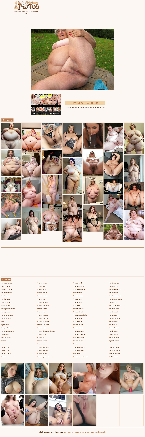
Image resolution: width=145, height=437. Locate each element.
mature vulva (113, 315)
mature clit (41, 312)
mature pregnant (79, 337)
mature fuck (41, 344)
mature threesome (115, 299)
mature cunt (41, 328)
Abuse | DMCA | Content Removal (73, 432)
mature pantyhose (79, 334)
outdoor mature (114, 337)
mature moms (78, 321)
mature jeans (77, 292)
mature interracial (79, 289)
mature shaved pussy (80, 357)
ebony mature (6, 312)
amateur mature (6, 283)
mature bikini (41, 289)
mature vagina (114, 312)
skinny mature (114, 347)
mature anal (5, 347)
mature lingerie (78, 312)
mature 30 (4, 341)
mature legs (77, 305)
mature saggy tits (79, 347)
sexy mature (113, 344)
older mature (113, 334)
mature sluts (113, 286)
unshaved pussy (115, 305)
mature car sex (42, 309)
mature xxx (113, 325)
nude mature (113, 331)
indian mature (5, 337)
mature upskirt (114, 309)
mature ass (5, 350)
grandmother (5, 325)
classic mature (6, 302)
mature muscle (78, 325)
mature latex (77, 299)
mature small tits (115, 289)
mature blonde (42, 292)
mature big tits (42, 286)
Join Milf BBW (85, 103)
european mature (7, 315)
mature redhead (78, 344)
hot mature (5, 334)
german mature (6, 318)
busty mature (5, 296)
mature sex (77, 353)
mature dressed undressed (46, 331)
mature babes (6, 353)
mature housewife (79, 286)
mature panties (78, 331)
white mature (113, 357)
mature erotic (41, 334)
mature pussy (78, 341)
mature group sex (43, 357)
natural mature (114, 328)
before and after (6, 292)
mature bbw (5, 357)
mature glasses (42, 350)
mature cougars (42, 315)
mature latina (77, 302)
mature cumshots (43, 325)
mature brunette (42, 302)
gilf (2, 321)
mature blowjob (42, 296)
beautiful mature (6, 289)
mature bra (41, 299)
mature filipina (42, 341)
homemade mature (7, 331)
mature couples (42, 318)
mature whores (114, 318)
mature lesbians (78, 309)
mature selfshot (78, 350)
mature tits (113, 302)
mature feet (41, 337)
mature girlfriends (43, 347)
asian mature (5, 286)
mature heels (77, 283)
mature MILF (77, 318)
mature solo (113, 292)
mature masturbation (80, 315)
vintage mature (114, 353)
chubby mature (6, 299)
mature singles (114, 283)
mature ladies (78, 296)
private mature (114, 341)
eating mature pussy (8, 309)
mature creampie (43, 321)
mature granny (42, 353)
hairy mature (5, 328)
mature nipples (78, 328)
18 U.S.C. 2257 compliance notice (95, 432)
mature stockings (115, 296)
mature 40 (4, 344)
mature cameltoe (43, 305)
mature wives (114, 321)
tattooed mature (114, 350)
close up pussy (6, 305)
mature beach (42, 283)
